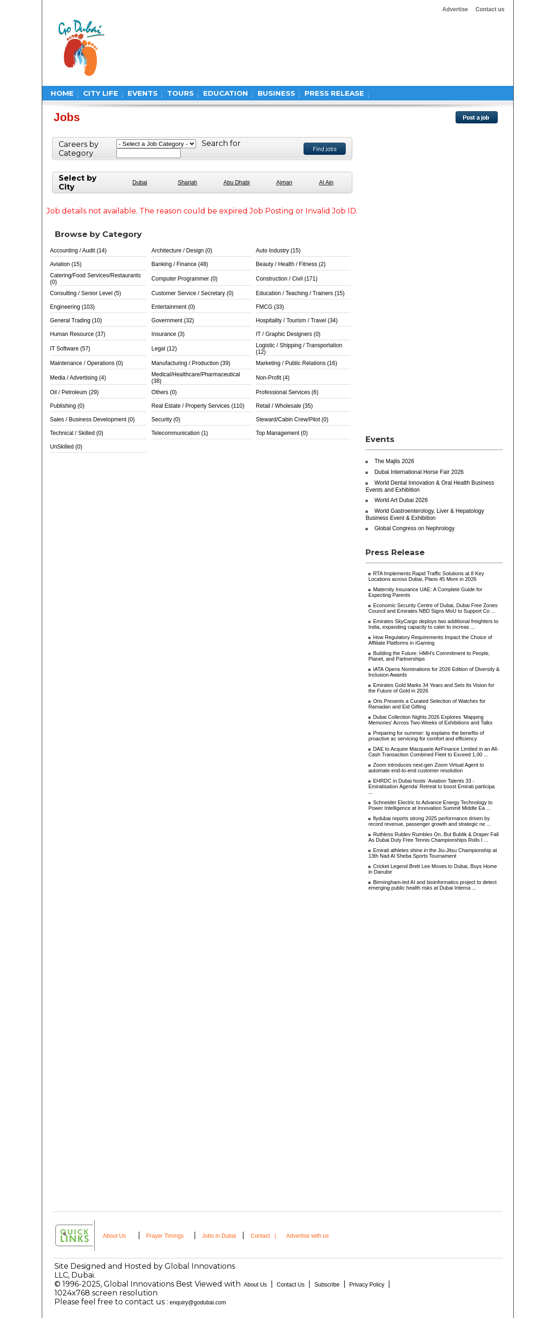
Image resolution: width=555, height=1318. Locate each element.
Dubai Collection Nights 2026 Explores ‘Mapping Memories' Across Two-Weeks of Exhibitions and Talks (430, 719)
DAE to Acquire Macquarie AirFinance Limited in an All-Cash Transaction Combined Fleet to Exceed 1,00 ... (433, 751)
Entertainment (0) (173, 307)
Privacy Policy (367, 1284)
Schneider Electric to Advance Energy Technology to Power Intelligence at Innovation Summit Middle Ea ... (430, 805)
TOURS (180, 93)
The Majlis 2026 (394, 461)
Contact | (264, 1236)
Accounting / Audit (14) (78, 250)
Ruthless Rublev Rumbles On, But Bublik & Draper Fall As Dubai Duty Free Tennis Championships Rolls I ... (433, 837)
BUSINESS (276, 93)
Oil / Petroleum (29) (74, 392)
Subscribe (326, 1284)
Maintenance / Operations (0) (86, 363)
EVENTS (143, 93)
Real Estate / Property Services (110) (198, 406)
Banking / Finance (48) (180, 264)
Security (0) (166, 419)
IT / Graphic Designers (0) (288, 334)
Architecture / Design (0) (182, 250)
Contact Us (290, 1284)
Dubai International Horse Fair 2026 (419, 472)
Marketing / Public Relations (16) (296, 363)
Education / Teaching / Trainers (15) (300, 293)
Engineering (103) (72, 307)
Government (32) (173, 320)
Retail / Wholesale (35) (284, 406)
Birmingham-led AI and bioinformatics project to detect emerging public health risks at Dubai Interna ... (432, 885)
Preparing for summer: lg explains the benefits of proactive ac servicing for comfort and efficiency (426, 735)
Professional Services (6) (287, 392)
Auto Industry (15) (278, 250)
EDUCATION (225, 93)
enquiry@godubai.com (198, 1302)
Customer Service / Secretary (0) (193, 293)
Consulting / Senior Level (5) (85, 293)
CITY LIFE (100, 93)
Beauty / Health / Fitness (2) (291, 264)
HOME (62, 93)
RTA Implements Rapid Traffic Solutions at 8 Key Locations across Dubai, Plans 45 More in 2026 (426, 576)
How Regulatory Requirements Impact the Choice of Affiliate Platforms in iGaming (430, 640)
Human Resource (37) (78, 334)
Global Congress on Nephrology (414, 528)
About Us (114, 1236)
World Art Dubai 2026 (401, 500)
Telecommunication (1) (180, 433)
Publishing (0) (67, 406)
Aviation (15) (66, 264)
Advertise (455, 9)
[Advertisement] (293, 48)
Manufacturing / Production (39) (191, 363)
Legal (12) (164, 348)
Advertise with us (307, 1236)
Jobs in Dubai (219, 1236)
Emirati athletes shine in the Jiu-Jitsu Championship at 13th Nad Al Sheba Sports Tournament (432, 853)
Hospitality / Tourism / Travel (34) (297, 320)
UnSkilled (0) (66, 446)
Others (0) (164, 392)
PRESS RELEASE (334, 93)
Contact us (489, 9)
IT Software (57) (70, 348)
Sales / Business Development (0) (92, 419)
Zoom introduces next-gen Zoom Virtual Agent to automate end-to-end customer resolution (426, 767)
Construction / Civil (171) (286, 278)
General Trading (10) (76, 320)
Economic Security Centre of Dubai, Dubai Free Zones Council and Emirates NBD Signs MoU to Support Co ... (432, 608)
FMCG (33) (270, 307)
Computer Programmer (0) (185, 278)
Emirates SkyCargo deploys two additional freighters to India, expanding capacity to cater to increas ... (433, 624)
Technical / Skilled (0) (76, 433)
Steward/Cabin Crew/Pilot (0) (292, 419)
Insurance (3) (168, 334)
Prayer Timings (165, 1236)
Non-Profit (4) (272, 377)
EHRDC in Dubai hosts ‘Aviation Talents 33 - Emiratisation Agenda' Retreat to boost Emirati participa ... (431, 786)
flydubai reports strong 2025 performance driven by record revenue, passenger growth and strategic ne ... (429, 821)
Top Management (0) (282, 433)
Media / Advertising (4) (78, 377)
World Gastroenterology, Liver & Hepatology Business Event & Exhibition (424, 514)
